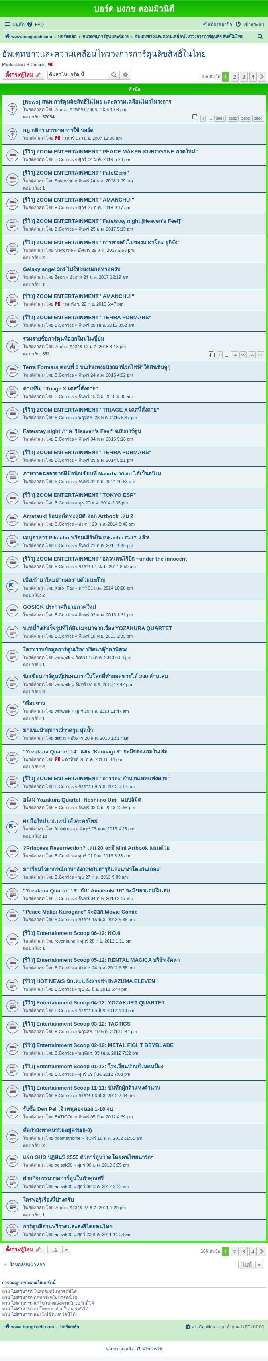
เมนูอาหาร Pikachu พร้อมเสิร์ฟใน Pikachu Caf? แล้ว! (86, 538)
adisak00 (63, 1165)
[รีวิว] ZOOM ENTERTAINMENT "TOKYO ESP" (79, 495)
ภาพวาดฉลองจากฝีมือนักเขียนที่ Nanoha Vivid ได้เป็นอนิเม (92, 474)
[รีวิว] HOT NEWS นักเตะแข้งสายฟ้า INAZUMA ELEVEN (89, 981)
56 (252, 354)
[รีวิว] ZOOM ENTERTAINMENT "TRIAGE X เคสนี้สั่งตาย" (91, 410)
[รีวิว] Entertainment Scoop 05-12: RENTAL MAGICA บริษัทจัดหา (101, 960)
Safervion (64, 180)
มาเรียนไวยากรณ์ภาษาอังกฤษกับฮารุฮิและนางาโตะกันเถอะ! (92, 869)
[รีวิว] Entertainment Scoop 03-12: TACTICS (77, 1024)
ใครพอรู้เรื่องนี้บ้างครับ (48, 1200)
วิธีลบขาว (34, 703)
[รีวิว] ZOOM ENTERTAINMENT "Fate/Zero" (76, 173)
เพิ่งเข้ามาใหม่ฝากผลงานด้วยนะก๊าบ (64, 580)
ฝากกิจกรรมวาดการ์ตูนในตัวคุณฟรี (63, 1178)
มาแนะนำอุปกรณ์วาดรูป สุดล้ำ (58, 730)
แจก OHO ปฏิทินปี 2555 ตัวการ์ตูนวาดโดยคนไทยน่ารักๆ (88, 1157)
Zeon (60, 109)
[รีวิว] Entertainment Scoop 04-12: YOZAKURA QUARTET (94, 1003)
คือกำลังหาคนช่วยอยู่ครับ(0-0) (57, 1130)
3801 (220, 118)
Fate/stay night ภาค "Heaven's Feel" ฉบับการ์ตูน (82, 431)
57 (260, 354)
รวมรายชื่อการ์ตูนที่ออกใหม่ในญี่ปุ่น (63, 339)
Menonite (64, 250)
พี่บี (50, 64)
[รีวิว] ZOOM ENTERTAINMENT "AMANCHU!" (78, 200)
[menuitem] (35, 24)
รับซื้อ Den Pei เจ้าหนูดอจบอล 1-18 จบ (68, 1109)
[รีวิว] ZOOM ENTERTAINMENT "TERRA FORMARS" (87, 317)
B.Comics (36, 64)
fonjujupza (65, 828)
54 (235, 354)
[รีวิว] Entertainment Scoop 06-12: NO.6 (71, 933)
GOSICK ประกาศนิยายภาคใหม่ (59, 607)
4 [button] (253, 76)
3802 (233, 118)
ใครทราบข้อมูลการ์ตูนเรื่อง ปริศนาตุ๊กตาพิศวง (75, 650)
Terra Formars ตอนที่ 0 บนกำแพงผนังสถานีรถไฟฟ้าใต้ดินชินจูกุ (96, 367)
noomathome (67, 1138)
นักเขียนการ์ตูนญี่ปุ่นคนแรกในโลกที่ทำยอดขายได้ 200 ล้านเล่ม (95, 676)
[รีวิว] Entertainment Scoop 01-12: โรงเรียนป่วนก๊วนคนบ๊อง (93, 1066)
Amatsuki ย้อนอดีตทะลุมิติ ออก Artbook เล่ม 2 (78, 516)
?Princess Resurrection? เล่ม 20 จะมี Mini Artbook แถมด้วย (96, 848)
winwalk (62, 657)
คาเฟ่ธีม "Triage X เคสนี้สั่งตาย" (60, 389)
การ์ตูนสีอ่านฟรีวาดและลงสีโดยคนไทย (68, 1227)
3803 (245, 118)
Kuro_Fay (64, 588)
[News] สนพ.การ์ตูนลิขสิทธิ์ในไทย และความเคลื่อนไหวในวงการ (97, 102)
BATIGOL (64, 1116)
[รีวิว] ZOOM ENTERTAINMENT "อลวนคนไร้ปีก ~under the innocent (105, 559)
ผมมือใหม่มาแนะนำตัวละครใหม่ (60, 821)
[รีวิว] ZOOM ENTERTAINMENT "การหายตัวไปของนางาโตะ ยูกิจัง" (101, 242)
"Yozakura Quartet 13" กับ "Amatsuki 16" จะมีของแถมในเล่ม (96, 891)
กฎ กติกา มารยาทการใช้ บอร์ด (58, 130)
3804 (258, 118)
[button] (262, 77)
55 (243, 354)
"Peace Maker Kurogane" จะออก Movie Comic (80, 912)
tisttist (60, 738)
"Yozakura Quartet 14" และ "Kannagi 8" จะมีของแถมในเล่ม (95, 752)
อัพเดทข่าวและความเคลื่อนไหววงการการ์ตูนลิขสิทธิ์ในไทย (104, 53)
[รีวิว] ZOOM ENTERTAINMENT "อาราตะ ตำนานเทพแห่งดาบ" (96, 778)
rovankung (65, 941)
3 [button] (243, 76)
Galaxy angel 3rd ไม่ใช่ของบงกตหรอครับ (71, 269)
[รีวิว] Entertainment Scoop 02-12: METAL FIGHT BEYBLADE (98, 1045)
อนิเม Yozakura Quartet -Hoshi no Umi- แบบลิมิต (82, 800)
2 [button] (234, 76)
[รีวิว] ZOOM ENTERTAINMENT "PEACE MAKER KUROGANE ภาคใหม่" (110, 152)
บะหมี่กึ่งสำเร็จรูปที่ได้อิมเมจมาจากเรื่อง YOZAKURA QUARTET (97, 628)
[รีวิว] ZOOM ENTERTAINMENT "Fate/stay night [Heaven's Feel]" (103, 221)
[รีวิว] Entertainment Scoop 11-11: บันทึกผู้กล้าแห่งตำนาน (91, 1088)
